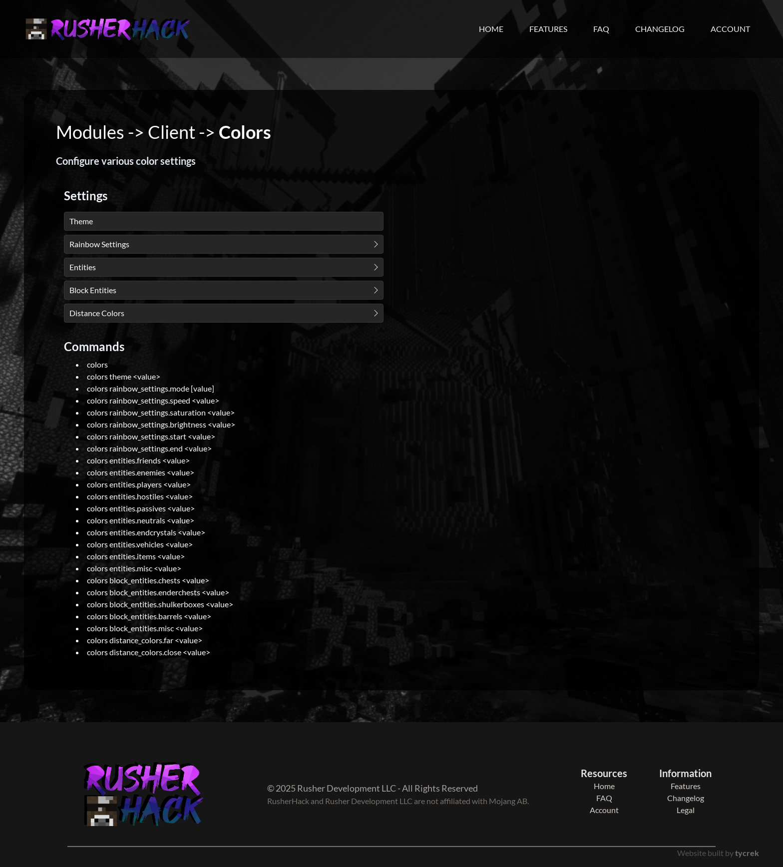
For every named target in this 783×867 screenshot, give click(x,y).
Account (730, 28)
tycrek (747, 853)
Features (548, 28)
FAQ (601, 28)
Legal (686, 810)
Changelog (660, 28)
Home (491, 28)
